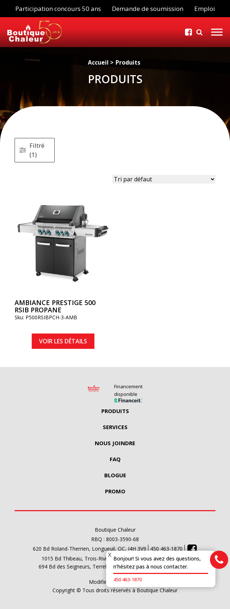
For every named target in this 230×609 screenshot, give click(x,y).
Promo (115, 491)
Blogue (115, 475)
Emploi (204, 8)
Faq (115, 459)
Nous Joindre (115, 443)
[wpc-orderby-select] (163, 179)
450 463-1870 (127, 579)
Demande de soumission (147, 8)
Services (115, 427)
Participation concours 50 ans (58, 8)
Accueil (98, 62)
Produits (128, 62)
